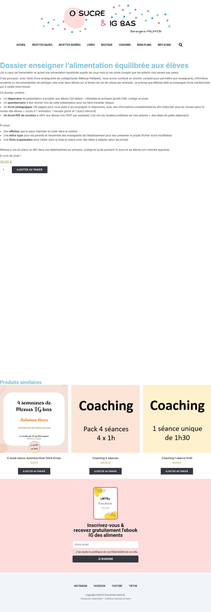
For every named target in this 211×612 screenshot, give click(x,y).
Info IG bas (164, 44)
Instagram (80, 585)
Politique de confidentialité (88, 598)
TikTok (133, 585)
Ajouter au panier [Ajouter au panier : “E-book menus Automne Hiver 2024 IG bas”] (34, 471)
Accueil (21, 44)
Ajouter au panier (30, 169)
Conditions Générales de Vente (120, 598)
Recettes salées (42, 44)
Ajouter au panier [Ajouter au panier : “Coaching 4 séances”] (105, 471)
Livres (91, 44)
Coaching (125, 44)
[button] (180, 45)
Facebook (99, 585)
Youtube (117, 585)
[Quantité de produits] (5, 169)
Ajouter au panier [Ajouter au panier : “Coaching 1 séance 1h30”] (177, 471)
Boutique (106, 44)
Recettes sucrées (69, 44)
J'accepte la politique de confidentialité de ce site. (105, 551)
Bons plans (144, 44)
